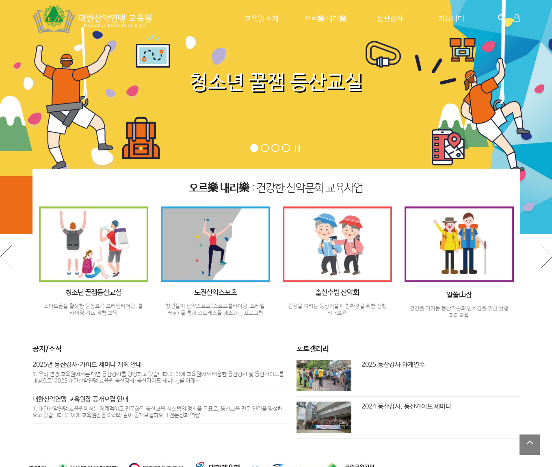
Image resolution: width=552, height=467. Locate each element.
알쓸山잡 (459, 295)
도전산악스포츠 (215, 293)
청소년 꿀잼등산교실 (93, 293)
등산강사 (390, 19)
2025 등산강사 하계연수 (393, 365)
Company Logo (93, 19)
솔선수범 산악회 (337, 293)
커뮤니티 (451, 19)
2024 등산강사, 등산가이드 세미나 (406, 407)
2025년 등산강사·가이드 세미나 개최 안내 (87, 365)
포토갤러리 (313, 349)
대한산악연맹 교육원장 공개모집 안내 (80, 399)
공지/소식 (47, 349)
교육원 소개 (262, 19)
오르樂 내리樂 (326, 19)
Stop (297, 148)
